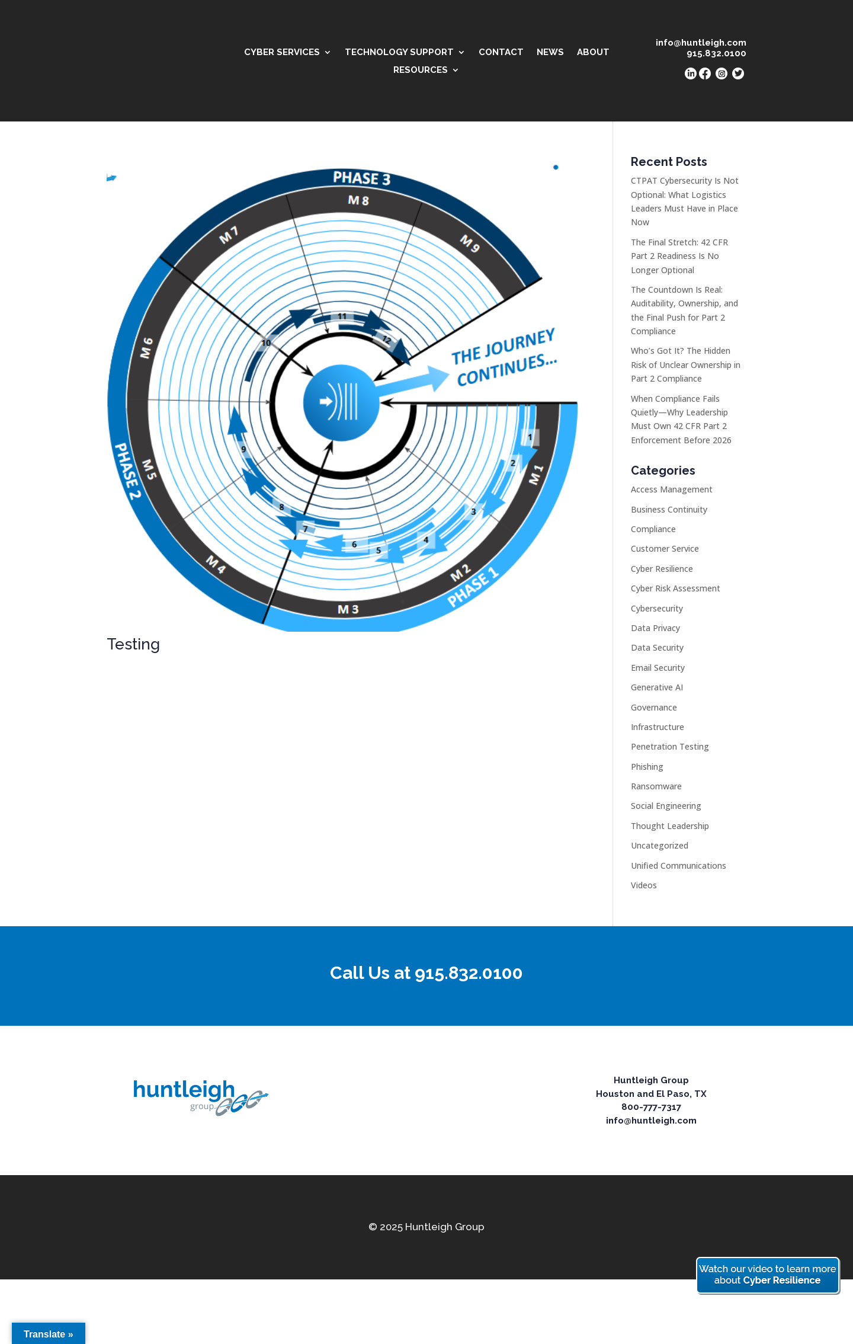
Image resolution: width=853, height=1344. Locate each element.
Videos (644, 885)
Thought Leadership (670, 825)
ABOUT (593, 52)
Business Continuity (669, 509)
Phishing (647, 766)
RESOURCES (420, 70)
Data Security (657, 647)
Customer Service (665, 548)
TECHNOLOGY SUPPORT (399, 52)
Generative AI (657, 687)
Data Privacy (655, 627)
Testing (133, 644)
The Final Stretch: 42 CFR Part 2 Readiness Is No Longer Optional (679, 256)
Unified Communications (678, 865)
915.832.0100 (469, 972)
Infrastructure (657, 726)
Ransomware (656, 786)
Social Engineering (666, 805)
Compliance (653, 529)
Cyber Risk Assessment (675, 588)
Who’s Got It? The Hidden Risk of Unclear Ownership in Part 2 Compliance (685, 364)
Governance (654, 707)
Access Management (672, 489)
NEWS (550, 52)
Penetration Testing (670, 746)
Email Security (658, 667)
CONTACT (501, 52)
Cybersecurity (657, 608)
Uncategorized (659, 845)
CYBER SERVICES (282, 52)
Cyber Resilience (662, 568)
